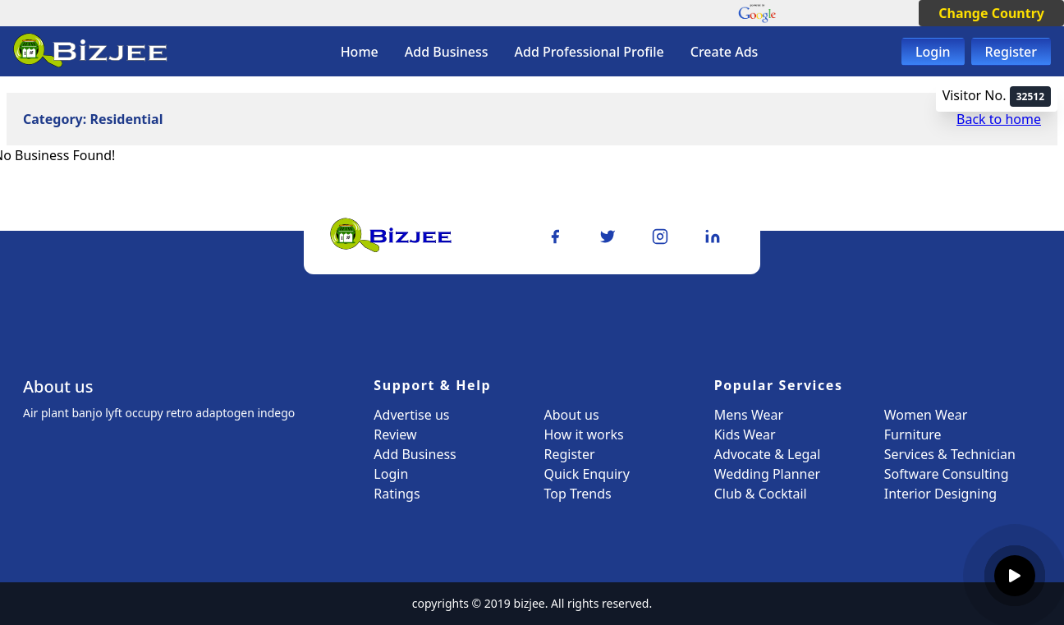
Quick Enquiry (587, 474)
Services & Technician (950, 454)
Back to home (998, 119)
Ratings (397, 494)
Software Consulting (946, 474)
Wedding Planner (767, 474)
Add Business (446, 52)
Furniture (913, 434)
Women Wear (925, 415)
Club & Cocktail (760, 494)
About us (571, 415)
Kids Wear (745, 434)
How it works (584, 434)
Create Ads (724, 52)
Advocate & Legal (767, 454)
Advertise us (411, 415)
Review (395, 434)
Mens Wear (748, 415)
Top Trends (578, 494)
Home (359, 52)
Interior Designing (940, 494)
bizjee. (531, 603)
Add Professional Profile (589, 52)
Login (933, 52)
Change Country (991, 13)
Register (1011, 52)
